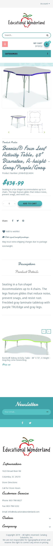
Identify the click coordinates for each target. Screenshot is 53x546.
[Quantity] (9, 203)
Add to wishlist (11, 231)
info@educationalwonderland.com (23, 511)
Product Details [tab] (26, 271)
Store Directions (9, 482)
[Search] (26, 35)
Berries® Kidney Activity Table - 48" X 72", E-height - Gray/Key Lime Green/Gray (26, 359)
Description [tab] (26, 263)
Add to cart (30, 203)
